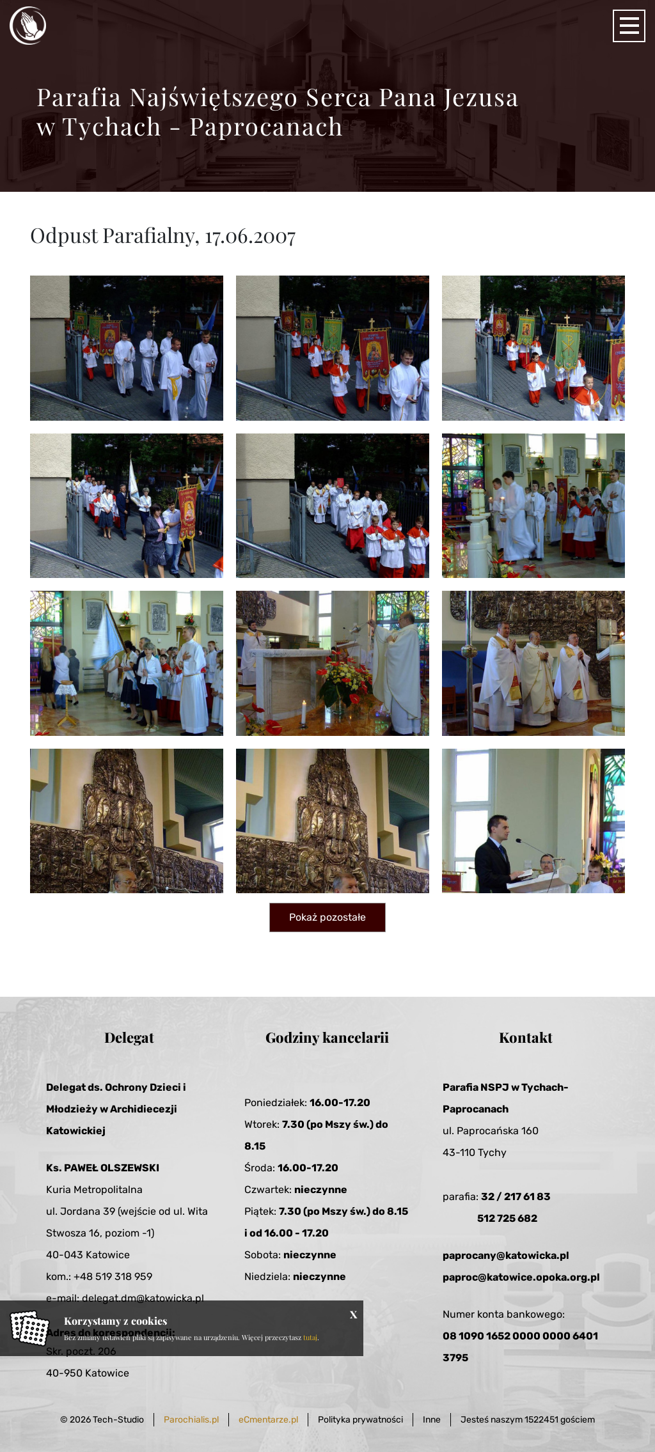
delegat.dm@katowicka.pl (143, 1298)
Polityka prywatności (360, 1419)
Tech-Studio (118, 1419)
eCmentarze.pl (268, 1419)
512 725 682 (507, 1218)
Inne (432, 1419)
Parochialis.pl (191, 1419)
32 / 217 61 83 (516, 1196)
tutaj (310, 1337)
